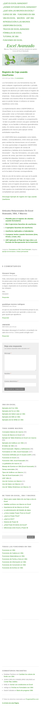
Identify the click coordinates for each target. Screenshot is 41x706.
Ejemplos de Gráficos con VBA (13, 443)
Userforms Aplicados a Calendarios (19, 231)
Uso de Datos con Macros (11, 484)
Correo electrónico (11, 381)
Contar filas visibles (10, 682)
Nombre (7, 373)
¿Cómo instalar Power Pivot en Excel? (17, 513)
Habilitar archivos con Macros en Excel (17, 504)
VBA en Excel (9, 18)
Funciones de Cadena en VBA (12, 553)
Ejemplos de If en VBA (10, 408)
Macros (21, 18)
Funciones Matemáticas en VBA (13, 556)
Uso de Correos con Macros (12, 481)
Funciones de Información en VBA (14, 562)
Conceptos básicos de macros (12, 432)
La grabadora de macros (10, 463)
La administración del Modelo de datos (17, 510)
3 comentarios (19, 78)
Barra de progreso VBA (25, 690)
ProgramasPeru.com (32, 699)
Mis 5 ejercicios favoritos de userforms (20, 224)
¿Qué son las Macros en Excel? (18, 11)
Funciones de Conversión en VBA (14, 565)
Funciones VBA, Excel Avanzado (13, 460)
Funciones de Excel (12, 40)
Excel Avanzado (20, 45)
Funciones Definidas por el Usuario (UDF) (16, 455)
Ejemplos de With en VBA (11, 417)
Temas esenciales (8, 469)
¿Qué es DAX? (9, 519)
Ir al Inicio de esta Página (10, 703)
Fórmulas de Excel (12, 33)
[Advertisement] (20, 596)
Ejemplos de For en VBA (10, 411)
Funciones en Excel (9, 458)
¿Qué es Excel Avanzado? (15, 3)
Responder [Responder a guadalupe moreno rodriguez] (5, 318)
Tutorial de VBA (10, 36)
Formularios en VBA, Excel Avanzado (20, 249)
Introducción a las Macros (16, 22)
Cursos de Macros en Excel (11, 435)
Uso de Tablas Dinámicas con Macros (15, 487)
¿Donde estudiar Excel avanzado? (20, 7)
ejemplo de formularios (9, 251)
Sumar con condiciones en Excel (21, 684)
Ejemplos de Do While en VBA (12, 420)
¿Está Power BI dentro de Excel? (15, 525)
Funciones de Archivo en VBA (12, 568)
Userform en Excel (12, 25)
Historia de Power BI (11, 522)
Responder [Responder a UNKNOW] (5, 336)
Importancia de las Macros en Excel (16, 507)
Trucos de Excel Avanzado (16, 29)
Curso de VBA (9, 14)
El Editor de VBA (8, 446)
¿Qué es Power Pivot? (12, 516)
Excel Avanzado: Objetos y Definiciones (16, 449)
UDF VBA (30, 18)
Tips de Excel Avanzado (10, 475)
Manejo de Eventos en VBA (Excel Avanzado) (18, 466)
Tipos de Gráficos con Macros (12, 472)
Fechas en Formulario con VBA (22, 687)
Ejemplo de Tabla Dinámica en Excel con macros (19, 438)
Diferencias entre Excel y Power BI (16, 528)
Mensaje (7, 353)
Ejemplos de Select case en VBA (13, 414)
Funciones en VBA (26, 14)
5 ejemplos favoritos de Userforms (19, 228)
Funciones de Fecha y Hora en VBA (14, 559)
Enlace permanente (22, 251)
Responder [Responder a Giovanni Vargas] (5, 297)
